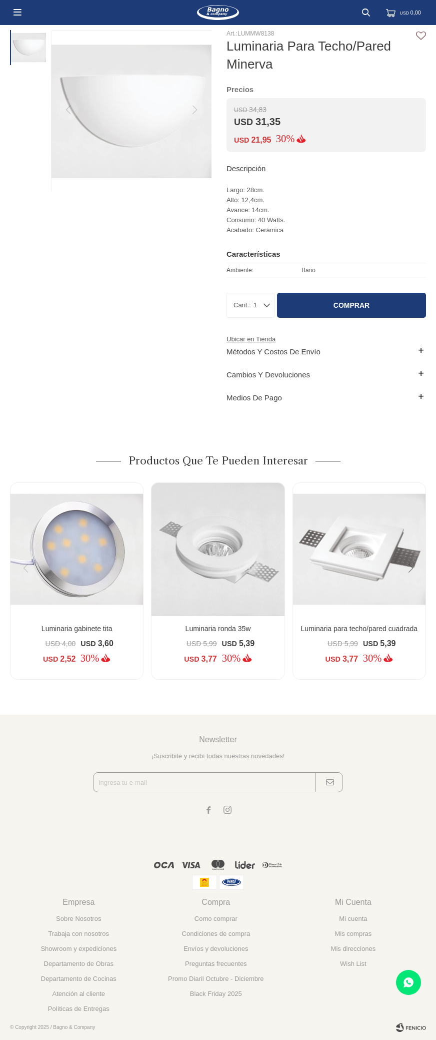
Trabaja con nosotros (78, 933)
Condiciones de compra (216, 933)
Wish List (353, 963)
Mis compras (353, 933)
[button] (414, 589)
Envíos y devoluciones (216, 948)
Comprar (352, 305)
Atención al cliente (79, 993)
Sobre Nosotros (78, 918)
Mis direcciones (353, 948)
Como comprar (216, 918)
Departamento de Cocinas (78, 978)
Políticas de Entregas (79, 1008)
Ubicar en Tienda (251, 339)
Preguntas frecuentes (216, 963)
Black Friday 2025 (216, 993)
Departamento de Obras (79, 963)
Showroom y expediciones (78, 948)
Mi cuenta (353, 918)
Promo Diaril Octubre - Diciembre (216, 978)
